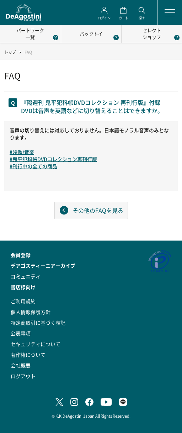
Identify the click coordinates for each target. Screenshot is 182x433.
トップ (10, 52)
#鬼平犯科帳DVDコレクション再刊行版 (53, 159)
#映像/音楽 (22, 151)
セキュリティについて (35, 343)
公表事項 (21, 333)
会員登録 (21, 254)
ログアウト (23, 376)
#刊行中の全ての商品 (33, 166)
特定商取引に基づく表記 (38, 322)
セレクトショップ (152, 33)
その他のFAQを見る (98, 210)
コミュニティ (26, 276)
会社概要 (21, 365)
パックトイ (91, 33)
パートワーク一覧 (30, 33)
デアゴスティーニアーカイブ (43, 265)
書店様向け (23, 286)
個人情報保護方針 (30, 311)
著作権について (28, 354)
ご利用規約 (23, 301)
